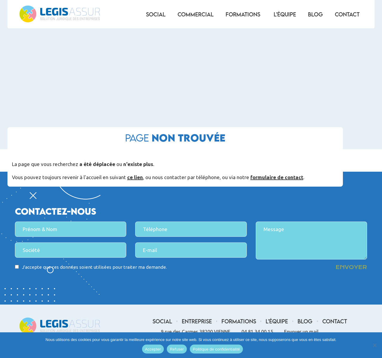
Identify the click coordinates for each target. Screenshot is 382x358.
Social (156, 14)
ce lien (135, 177)
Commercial (196, 14)
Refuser (177, 349)
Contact (347, 14)
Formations (243, 14)
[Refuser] (375, 345)
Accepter (153, 349)
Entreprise (197, 321)
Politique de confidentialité (216, 349)
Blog (315, 14)
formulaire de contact (276, 177)
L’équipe (285, 14)
